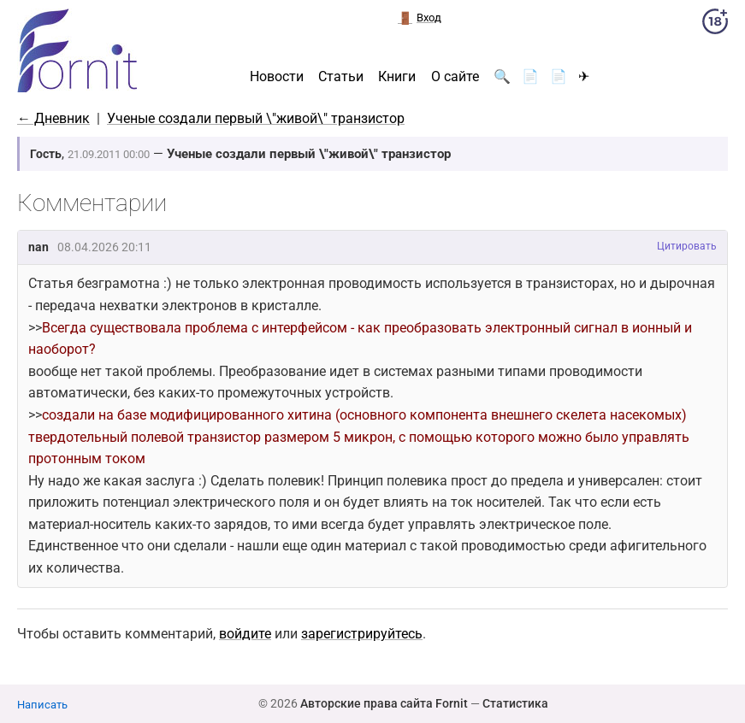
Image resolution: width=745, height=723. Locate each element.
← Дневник (53, 118)
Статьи (341, 77)
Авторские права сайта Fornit (384, 703)
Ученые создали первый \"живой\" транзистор (256, 118)
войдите (245, 634)
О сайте (455, 77)
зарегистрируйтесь (362, 634)
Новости (277, 77)
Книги (397, 77)
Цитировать (687, 246)
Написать (42, 704)
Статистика (515, 703)
